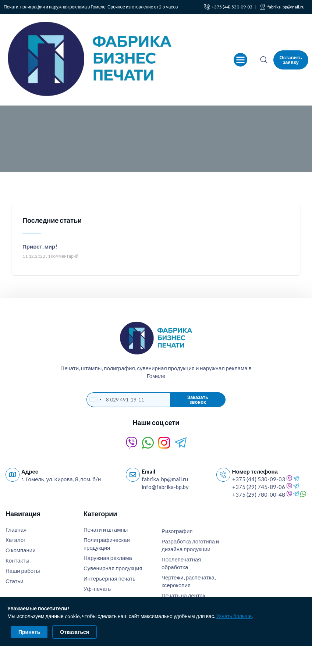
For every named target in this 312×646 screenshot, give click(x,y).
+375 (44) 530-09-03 (258, 479)
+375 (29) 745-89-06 (258, 486)
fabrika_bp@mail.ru (165, 479)
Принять (29, 632)
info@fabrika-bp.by (165, 486)
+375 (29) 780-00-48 (258, 494)
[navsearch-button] (263, 60)
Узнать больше (234, 616)
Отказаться (74, 632)
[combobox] (95, 400)
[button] (241, 60)
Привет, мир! (39, 246)
